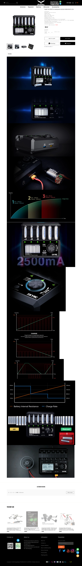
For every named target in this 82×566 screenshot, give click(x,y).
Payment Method (44, 545)
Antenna (22, 7)
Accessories (55, 7)
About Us (43, 540)
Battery (38, 7)
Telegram (68, 43)
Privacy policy (44, 552)
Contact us (43, 543)
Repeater (31, 7)
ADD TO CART (52, 38)
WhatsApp (52, 43)
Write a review (70, 492)
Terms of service (44, 550)
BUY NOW (67, 38)
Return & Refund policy (46, 547)
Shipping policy (44, 555)
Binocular (46, 7)
